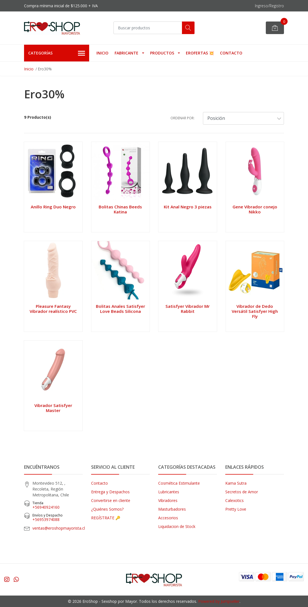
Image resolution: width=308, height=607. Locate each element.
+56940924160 (57, 505)
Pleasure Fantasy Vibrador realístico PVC (53, 308)
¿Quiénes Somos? (107, 509)
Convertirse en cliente (110, 500)
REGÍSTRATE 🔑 (105, 517)
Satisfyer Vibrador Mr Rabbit (187, 308)
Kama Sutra (236, 483)
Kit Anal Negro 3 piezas (188, 207)
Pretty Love (235, 509)
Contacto (231, 53)
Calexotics (234, 500)
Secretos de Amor (241, 491)
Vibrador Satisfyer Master (53, 408)
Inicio (102, 53)
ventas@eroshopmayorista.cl (58, 528)
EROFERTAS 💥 (200, 53)
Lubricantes (168, 491)
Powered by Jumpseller (219, 601)
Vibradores (167, 500)
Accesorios (168, 517)
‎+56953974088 (57, 517)
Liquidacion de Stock (176, 526)
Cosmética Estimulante (179, 483)
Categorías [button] (56, 53)
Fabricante (126, 53)
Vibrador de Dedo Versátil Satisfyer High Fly (255, 311)
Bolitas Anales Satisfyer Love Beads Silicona (120, 308)
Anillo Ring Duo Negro (53, 207)
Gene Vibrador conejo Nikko (255, 209)
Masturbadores (172, 509)
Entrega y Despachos (110, 491)
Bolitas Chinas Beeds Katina (120, 209)
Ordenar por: (182, 118)
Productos (162, 53)
